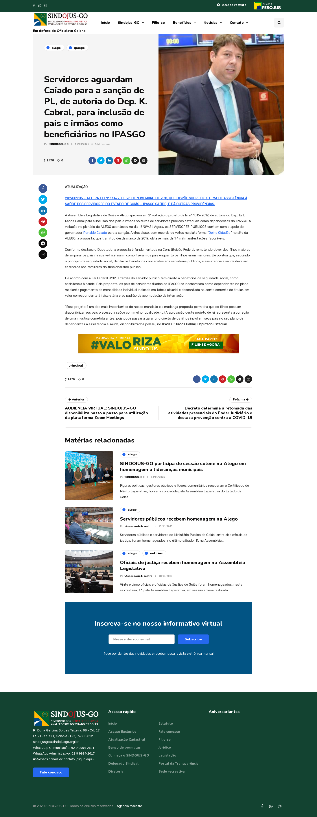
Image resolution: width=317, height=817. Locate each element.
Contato (237, 22)
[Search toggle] (279, 22)
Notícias (210, 22)
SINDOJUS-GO (59, 144)
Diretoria (115, 771)
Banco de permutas (124, 747)
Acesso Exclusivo (122, 731)
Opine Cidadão (219, 233)
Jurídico (164, 747)
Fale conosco (51, 772)
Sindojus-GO (129, 22)
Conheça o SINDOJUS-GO (128, 755)
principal (75, 365)
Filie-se (158, 22)
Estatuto (165, 723)
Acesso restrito (234, 5)
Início (105, 22)
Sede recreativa (171, 771)
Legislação (167, 755)
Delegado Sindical (123, 763)
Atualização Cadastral (126, 739)
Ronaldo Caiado (95, 233)
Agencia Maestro (129, 806)
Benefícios (182, 22)
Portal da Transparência (178, 763)
